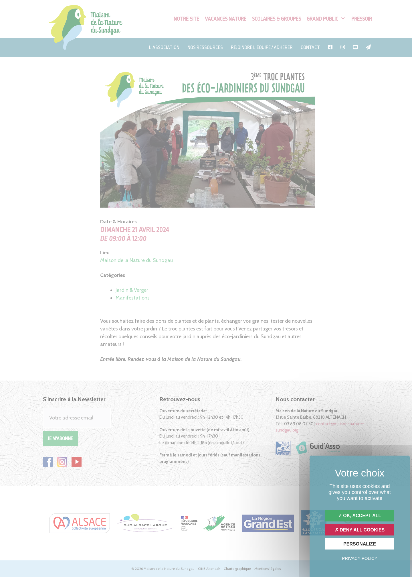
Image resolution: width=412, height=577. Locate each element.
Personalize (359, 543)
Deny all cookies (360, 529)
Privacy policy (359, 558)
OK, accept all (359, 515)
